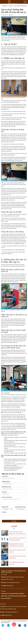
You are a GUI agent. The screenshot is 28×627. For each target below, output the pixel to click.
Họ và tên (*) (5, 476)
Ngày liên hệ (5, 506)
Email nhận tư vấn (6, 486)
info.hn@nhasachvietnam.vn (11, 612)
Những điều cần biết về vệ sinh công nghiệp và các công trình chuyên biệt (16, 545)
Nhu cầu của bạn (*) (7, 497)
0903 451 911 (9, 615)
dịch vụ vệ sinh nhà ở (6, 425)
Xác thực (4, 512)
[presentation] (13, 516)
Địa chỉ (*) (4, 492)
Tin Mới (14, 526)
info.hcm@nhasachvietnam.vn (13, 582)
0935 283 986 (10, 585)
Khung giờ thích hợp (20, 506)
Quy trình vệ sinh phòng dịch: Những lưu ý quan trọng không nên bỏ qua (17, 533)
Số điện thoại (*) (6, 481)
